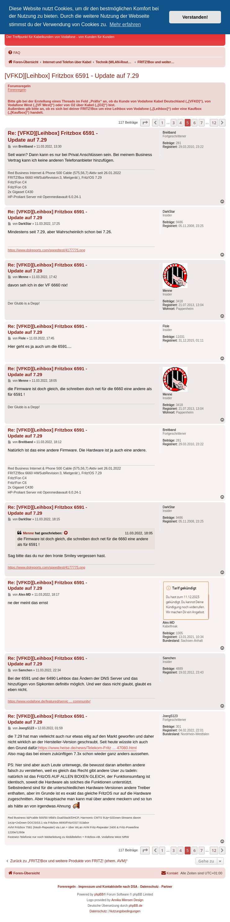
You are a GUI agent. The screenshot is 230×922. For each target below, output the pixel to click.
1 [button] (162, 122)
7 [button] (202, 122)
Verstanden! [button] (195, 17)
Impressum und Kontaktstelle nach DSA (108, 886)
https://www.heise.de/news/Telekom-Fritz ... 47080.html (87, 747)
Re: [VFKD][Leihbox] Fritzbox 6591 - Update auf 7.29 (53, 136)
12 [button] (214, 122)
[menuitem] (14, 52)
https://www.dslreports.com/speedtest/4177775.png (46, 250)
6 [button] (194, 122)
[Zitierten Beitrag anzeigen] (66, 533)
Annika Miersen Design (127, 900)
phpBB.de (135, 905)
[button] (145, 122)
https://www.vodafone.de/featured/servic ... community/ (49, 701)
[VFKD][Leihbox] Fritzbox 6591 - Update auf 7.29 (72, 75)
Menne (28, 533)
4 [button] (180, 122)
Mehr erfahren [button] (125, 24)
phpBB (99, 894)
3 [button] (174, 122)
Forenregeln (17, 90)
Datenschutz (149, 886)
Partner (166, 886)
